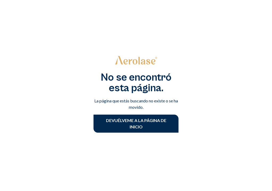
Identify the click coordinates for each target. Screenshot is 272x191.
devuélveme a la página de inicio (136, 123)
